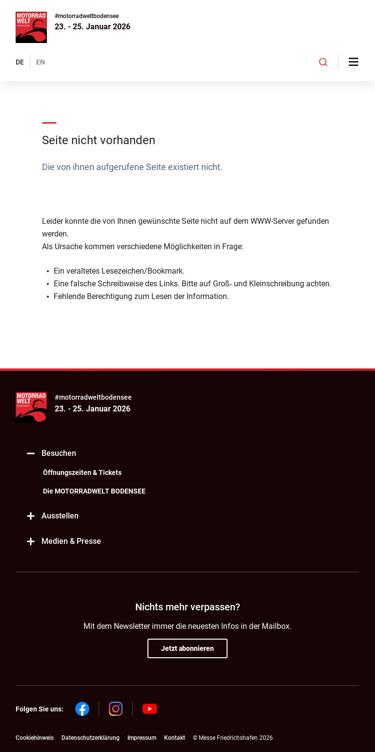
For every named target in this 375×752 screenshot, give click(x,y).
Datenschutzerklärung (91, 737)
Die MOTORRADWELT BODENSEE (94, 491)
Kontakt (174, 737)
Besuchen (50, 454)
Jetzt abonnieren (187, 648)
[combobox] (323, 62)
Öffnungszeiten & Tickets (82, 472)
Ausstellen (52, 516)
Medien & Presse (63, 542)
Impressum (141, 737)
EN (40, 62)
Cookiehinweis (35, 737)
